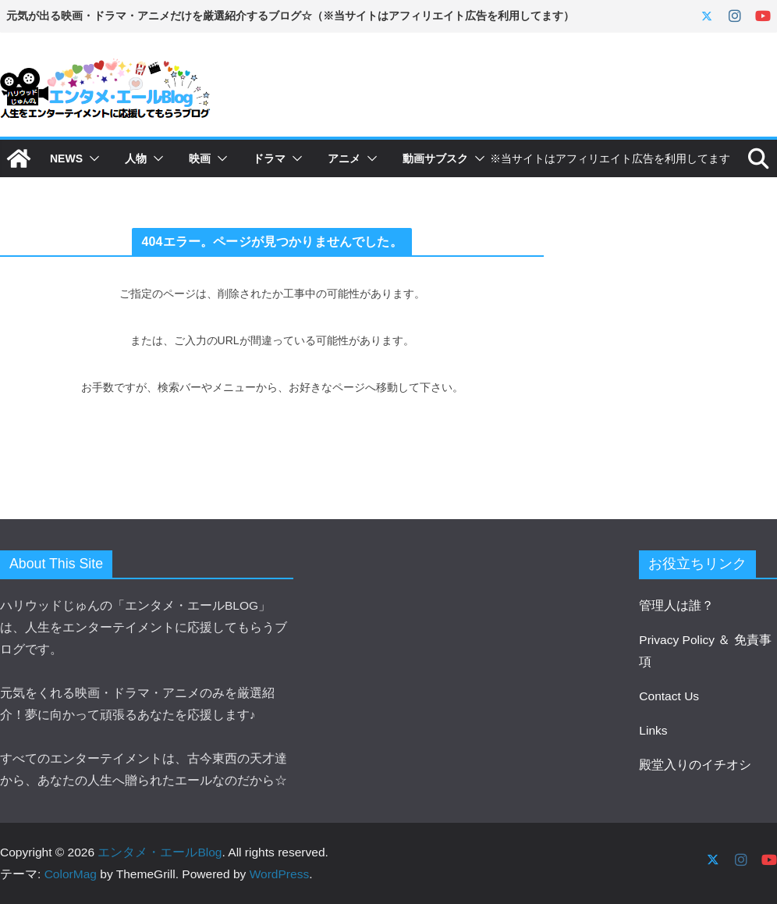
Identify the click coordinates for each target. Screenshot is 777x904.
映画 (200, 158)
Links (653, 730)
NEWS (66, 158)
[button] (91, 158)
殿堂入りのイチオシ (695, 764)
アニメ (344, 158)
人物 (136, 158)
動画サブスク (435, 158)
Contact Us (669, 696)
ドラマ (269, 158)
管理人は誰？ (676, 605)
